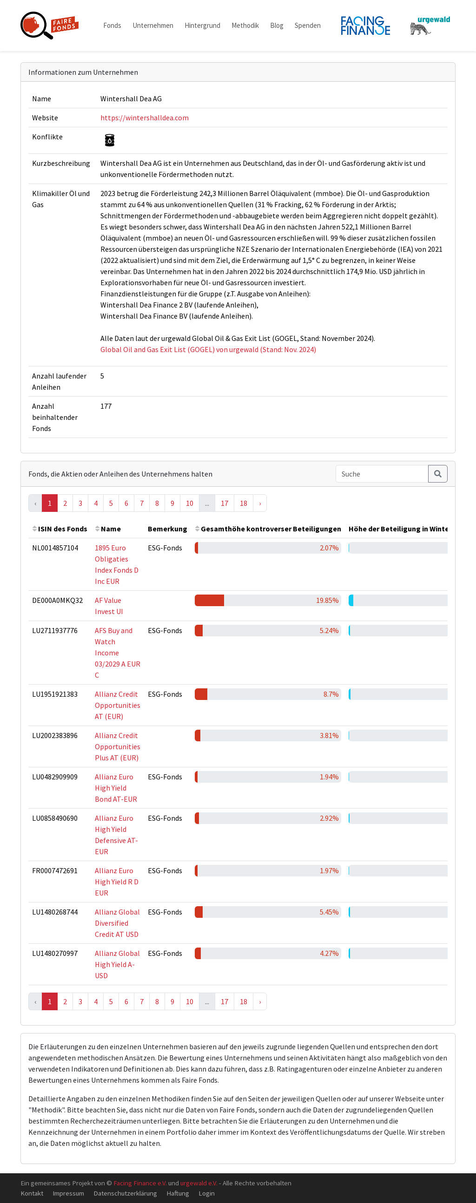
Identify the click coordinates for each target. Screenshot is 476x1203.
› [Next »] (260, 503)
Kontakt (31, 1193)
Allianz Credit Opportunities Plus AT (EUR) (117, 746)
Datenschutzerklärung (125, 1193)
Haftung (177, 1193)
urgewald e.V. (199, 1182)
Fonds (112, 25)
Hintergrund (202, 25)
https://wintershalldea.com (144, 117)
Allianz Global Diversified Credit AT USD (117, 923)
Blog (277, 25)
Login (206, 1193)
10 (189, 503)
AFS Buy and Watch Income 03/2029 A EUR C (117, 653)
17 (224, 503)
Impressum (68, 1193)
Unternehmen (152, 25)
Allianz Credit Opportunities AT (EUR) (117, 705)
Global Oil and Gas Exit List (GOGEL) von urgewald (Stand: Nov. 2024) (208, 349)
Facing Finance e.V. (140, 1182)
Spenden (308, 25)
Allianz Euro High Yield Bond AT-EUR (116, 788)
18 (243, 503)
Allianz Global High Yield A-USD (117, 964)
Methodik (245, 25)
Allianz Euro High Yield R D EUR (117, 881)
